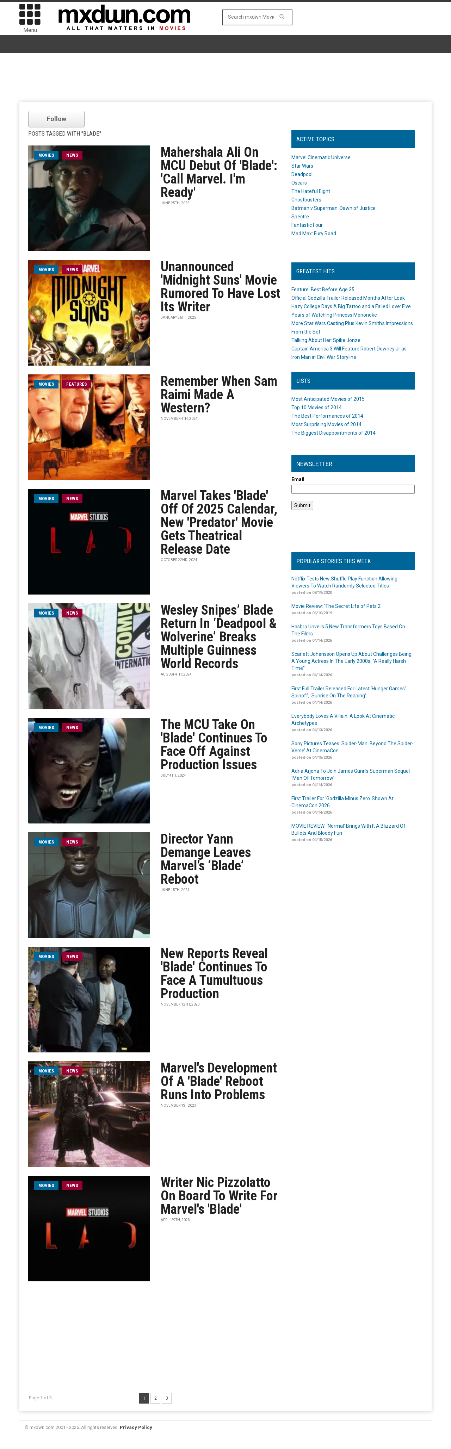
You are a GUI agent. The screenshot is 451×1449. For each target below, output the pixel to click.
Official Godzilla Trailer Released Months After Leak (348, 298)
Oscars (299, 183)
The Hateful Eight (310, 191)
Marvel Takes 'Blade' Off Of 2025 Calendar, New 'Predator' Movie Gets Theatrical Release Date (219, 522)
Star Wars (302, 166)
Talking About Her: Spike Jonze (325, 340)
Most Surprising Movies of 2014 (326, 424)
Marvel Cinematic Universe (321, 157)
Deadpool (302, 174)
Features (76, 384)
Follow (56, 119)
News (72, 155)
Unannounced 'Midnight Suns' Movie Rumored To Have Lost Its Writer (220, 287)
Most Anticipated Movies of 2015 (328, 399)
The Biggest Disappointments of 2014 (333, 433)
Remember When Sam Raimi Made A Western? (219, 394)
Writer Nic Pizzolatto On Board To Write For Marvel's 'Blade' (219, 1196)
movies (46, 155)
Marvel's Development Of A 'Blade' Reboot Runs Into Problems (219, 1081)
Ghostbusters (306, 200)
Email (297, 479)
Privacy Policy (136, 1427)
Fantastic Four (307, 225)
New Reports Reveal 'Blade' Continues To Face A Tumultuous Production (214, 973)
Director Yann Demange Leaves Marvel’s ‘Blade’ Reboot (206, 859)
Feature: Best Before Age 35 (322, 289)
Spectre (300, 216)
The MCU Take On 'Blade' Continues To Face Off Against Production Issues (214, 744)
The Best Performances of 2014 (327, 416)
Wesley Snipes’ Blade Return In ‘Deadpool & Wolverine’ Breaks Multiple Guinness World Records (219, 636)
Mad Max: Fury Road (313, 233)
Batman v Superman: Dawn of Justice (333, 208)
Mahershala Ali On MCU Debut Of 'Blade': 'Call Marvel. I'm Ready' (219, 172)
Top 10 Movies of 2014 (316, 407)
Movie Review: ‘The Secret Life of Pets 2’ (336, 606)
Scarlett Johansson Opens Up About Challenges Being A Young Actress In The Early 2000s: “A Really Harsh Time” (351, 661)
